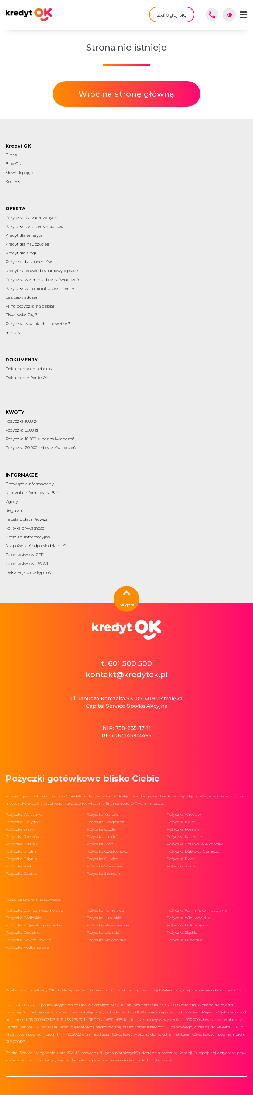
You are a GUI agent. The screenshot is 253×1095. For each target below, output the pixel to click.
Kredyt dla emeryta (24, 235)
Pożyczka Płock (181, 858)
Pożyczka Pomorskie (105, 910)
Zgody (12, 501)
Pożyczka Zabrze (21, 873)
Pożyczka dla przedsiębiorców (34, 226)
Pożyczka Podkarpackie (27, 947)
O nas (11, 154)
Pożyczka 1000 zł (21, 421)
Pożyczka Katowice (184, 836)
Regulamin (17, 510)
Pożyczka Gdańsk (22, 844)
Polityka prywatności (25, 528)
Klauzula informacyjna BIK (32, 492)
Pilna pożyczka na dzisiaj (30, 306)
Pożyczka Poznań (183, 829)
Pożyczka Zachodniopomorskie (34, 910)
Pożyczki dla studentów (29, 261)
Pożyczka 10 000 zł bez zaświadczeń (40, 438)
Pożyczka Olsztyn (21, 829)
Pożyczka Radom (21, 866)
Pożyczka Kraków (102, 814)
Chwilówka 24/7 (21, 315)
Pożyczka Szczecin (103, 873)
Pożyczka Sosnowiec (104, 866)
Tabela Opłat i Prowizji (27, 519)
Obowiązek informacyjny (30, 483)
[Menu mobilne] (243, 14)
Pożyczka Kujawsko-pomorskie (34, 925)
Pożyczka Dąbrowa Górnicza (193, 851)
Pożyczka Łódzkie (102, 932)
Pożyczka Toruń (181, 866)
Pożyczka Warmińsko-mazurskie (197, 910)
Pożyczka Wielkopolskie (189, 917)
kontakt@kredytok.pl (127, 674)
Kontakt (13, 181)
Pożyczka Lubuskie (103, 917)
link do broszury (157, 1060)
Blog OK (13, 163)
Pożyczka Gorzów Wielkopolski (195, 844)
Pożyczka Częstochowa (107, 851)
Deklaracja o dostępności (30, 572)
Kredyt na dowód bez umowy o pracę (42, 270)
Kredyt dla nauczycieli (27, 244)
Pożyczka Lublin (101, 836)
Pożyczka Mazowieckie (107, 925)
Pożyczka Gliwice (102, 858)
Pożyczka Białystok (23, 821)
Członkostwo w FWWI (27, 563)
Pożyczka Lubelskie (184, 940)
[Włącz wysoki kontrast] (229, 14)
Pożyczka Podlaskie (23, 917)
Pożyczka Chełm (21, 851)
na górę (126, 598)
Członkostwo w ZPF (25, 554)
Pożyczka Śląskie (182, 932)
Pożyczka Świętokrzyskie (28, 940)
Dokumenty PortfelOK (27, 377)
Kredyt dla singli (21, 253)
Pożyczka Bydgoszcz (105, 821)
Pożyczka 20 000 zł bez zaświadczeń (41, 447)
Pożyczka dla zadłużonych (32, 217)
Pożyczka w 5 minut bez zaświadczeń (42, 279)
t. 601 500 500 (126, 663)
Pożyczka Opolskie (22, 932)
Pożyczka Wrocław (184, 814)
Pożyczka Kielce (181, 821)
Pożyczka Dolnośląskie (187, 925)
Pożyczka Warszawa (24, 814)
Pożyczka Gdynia (21, 858)
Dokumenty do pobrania (29, 368)
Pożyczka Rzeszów (23, 836)
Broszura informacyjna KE (31, 537)
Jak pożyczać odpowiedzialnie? (36, 545)
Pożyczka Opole (100, 829)
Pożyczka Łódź (99, 844)
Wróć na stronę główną (126, 94)
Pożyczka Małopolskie (106, 940)
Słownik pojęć (19, 172)
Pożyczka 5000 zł (22, 430)
